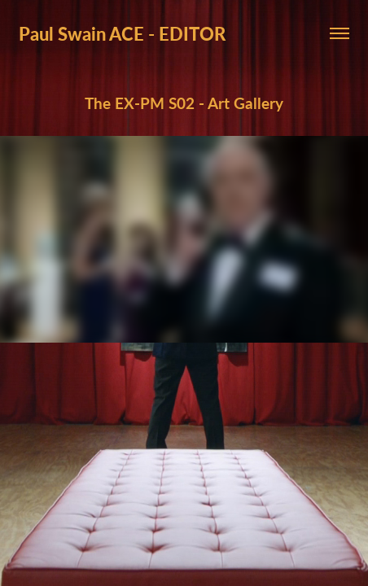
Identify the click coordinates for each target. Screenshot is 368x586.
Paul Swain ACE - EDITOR (122, 33)
